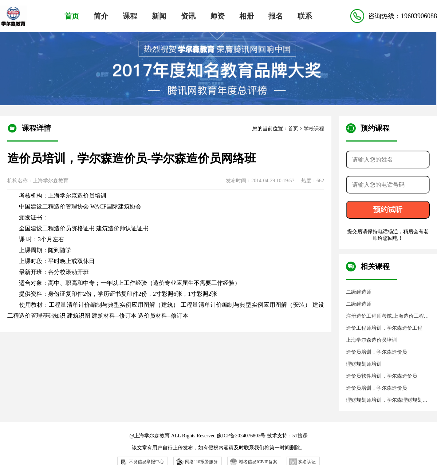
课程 (130, 16)
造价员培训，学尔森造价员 (376, 352)
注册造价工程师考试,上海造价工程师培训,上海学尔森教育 (387, 316)
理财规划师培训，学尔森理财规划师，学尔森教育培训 (384, 400)
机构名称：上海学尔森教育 (37, 180)
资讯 (188, 16)
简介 (101, 16)
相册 (246, 16)
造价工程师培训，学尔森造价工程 (384, 328)
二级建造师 (358, 292)
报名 (275, 16)
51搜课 (300, 435)
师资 (217, 16)
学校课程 (314, 128)
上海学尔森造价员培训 (371, 340)
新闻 (159, 16)
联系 (305, 16)
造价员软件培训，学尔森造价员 (381, 376)
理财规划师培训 (364, 364)
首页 (71, 16)
